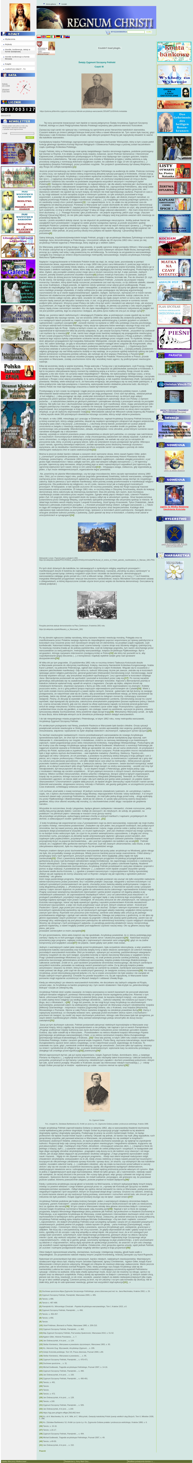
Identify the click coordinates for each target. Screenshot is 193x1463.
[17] (41, 1352)
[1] (40, 1291)
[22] (41, 1371)
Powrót (42, 1451)
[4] (40, 1303)
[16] (41, 1348)
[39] (41, 1437)
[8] (40, 1318)
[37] (41, 1430)
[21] (41, 1367)
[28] (41, 1394)
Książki (8, 64)
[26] (41, 1386)
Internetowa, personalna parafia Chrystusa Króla (174, 375)
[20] (41, 1363)
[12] (41, 1333)
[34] (41, 1416)
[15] (41, 1344)
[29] (68, 1002)
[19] (41, 1359)
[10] (41, 1325)
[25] (41, 1382)
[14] (41, 1341)
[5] (150, 247)
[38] (41, 1434)
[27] (41, 1390)
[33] (81, 1050)
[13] (41, 1337)
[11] (41, 1329)
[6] (95, 274)
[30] (41, 1401)
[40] (41, 1441)
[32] (91, 1037)
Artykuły (8, 44)
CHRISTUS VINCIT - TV (15, 69)
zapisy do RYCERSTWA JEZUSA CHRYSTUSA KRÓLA (174, 545)
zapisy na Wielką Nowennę (174, 470)
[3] (40, 1299)
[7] (40, 1314)
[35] (41, 1422)
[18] (41, 1356)
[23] (41, 1375)
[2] (40, 1295)
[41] (125, 1282)
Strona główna (51, 4)
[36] (41, 1426)
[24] (41, 1378)
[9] (40, 1322)
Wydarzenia (10, 39)
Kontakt (64, 4)
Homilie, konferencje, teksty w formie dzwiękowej (17, 50)
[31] (41, 1405)
